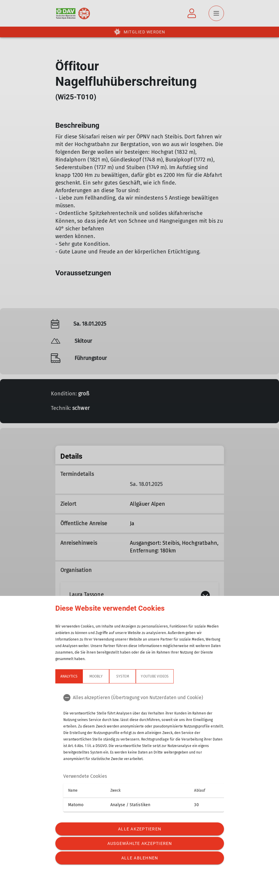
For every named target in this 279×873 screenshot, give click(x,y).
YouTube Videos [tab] (155, 676)
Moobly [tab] (95, 676)
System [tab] (122, 676)
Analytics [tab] (69, 676)
